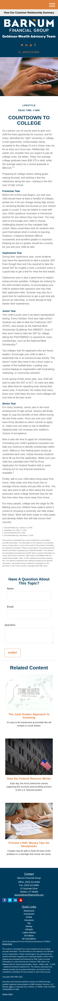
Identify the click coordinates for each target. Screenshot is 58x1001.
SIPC (11, 987)
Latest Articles (29, 932)
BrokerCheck (7, 944)
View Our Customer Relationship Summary (29, 12)
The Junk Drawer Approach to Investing (29, 716)
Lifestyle (29, 929)
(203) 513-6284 (29, 52)
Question (10, 625)
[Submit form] (13, 653)
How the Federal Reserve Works (29, 778)
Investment (29, 914)
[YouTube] (31, 45)
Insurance (29, 920)
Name (10, 588)
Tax (29, 923)
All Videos (29, 935)
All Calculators (29, 938)
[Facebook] (35, 45)
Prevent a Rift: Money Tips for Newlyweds (29, 844)
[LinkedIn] (26, 45)
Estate (29, 917)
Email (10, 606)
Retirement (29, 911)
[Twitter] (22, 45)
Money (29, 926)
